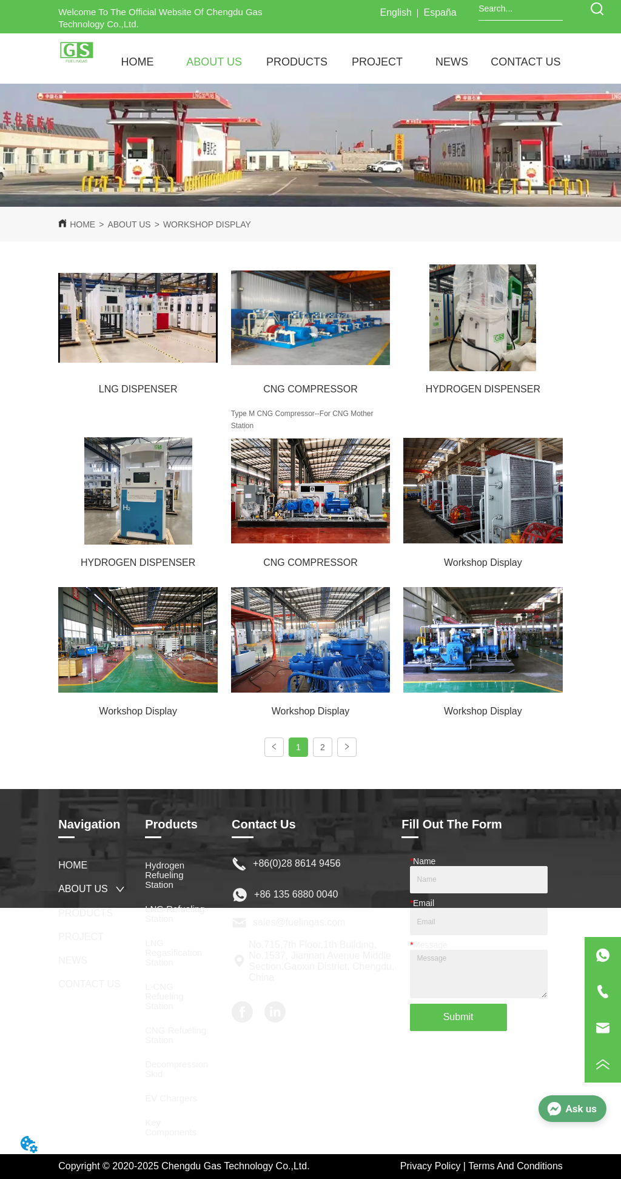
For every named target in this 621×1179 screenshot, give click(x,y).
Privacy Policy (430, 1166)
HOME (82, 224)
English (395, 12)
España (440, 12)
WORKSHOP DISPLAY (207, 224)
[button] (214, 62)
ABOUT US (128, 224)
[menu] (331, 62)
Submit (458, 1017)
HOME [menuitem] (137, 62)
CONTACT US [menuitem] (525, 62)
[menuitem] (214, 62)
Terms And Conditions (515, 1166)
